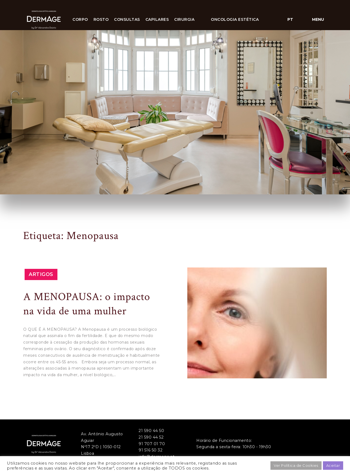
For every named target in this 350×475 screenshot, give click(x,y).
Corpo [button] (80, 19)
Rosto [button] (101, 19)
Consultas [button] (127, 19)
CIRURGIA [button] (184, 19)
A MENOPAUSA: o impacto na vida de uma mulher (86, 304)
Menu (318, 19)
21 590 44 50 (151, 430)
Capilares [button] (157, 19)
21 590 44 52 (151, 437)
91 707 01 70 (152, 443)
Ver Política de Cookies (296, 465)
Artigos (41, 274)
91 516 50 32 (150, 450)
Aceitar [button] (333, 465)
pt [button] (290, 19)
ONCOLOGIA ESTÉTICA (235, 19)
